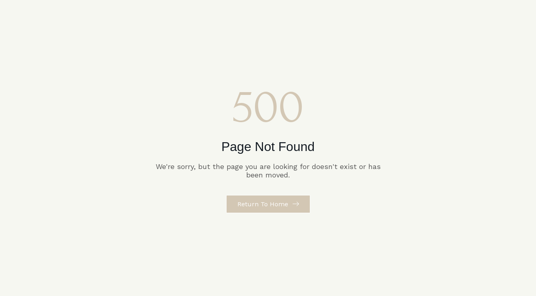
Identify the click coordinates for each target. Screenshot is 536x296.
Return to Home (262, 204)
